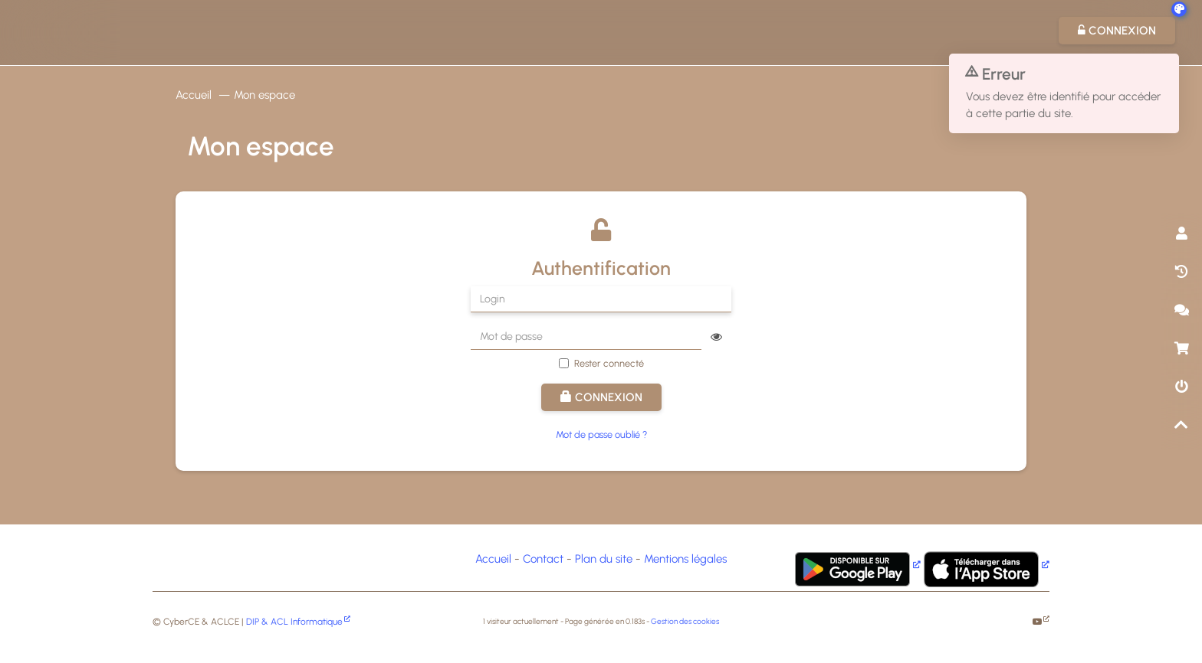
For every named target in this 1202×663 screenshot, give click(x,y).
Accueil (194, 95)
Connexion (601, 397)
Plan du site (603, 559)
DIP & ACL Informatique (294, 621)
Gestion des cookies (685, 621)
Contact (543, 559)
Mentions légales (685, 559)
